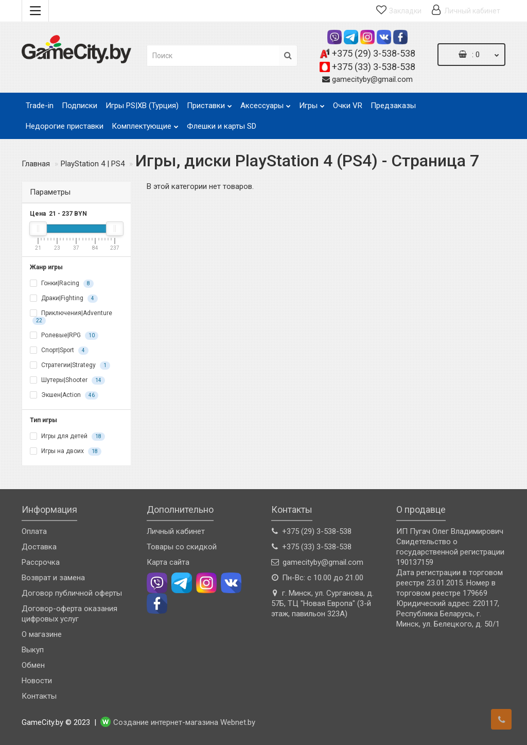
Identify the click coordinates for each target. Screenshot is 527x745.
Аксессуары (265, 102)
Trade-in (40, 105)
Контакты (39, 696)
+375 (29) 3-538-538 (373, 53)
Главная (36, 163)
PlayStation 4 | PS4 (93, 163)
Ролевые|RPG (64, 336)
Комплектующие (145, 123)
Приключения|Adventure (71, 317)
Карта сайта (168, 562)
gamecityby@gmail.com (372, 79)
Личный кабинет (176, 531)
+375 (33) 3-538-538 (373, 66)
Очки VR (347, 105)
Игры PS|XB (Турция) (142, 105)
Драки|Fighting (64, 298)
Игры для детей (67, 436)
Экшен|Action (64, 395)
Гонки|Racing (62, 284)
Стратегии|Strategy (70, 365)
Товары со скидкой (182, 546)
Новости (37, 680)
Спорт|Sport (59, 350)
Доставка (39, 546)
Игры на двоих (65, 451)
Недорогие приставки (64, 126)
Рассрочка (41, 562)
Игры (312, 102)
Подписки (79, 105)
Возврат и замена (53, 577)
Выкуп (33, 649)
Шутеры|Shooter (67, 380)
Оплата (34, 531)
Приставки (209, 102)
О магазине (42, 634)
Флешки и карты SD (221, 126)
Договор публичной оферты (72, 593)
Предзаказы (393, 105)
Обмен (33, 665)
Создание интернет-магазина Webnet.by (184, 722)
